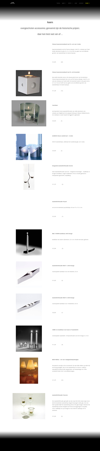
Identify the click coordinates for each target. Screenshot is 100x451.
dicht (69, 3)
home (58, 3)
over (76, 3)
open (63, 3)
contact (81, 3)
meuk (86, 3)
